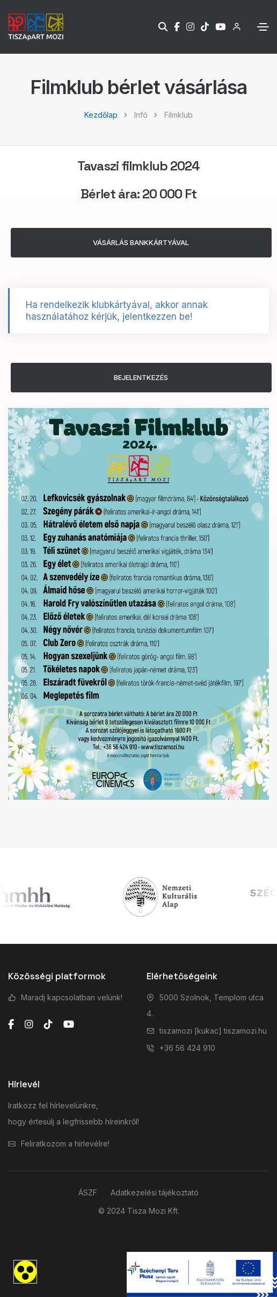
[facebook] (11, 1024)
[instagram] (29, 1024)
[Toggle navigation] (263, 27)
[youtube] (68, 1024)
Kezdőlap (101, 114)
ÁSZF (87, 1192)
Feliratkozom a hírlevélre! (65, 1143)
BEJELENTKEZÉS (141, 377)
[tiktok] (48, 1024)
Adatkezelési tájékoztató (155, 1192)
